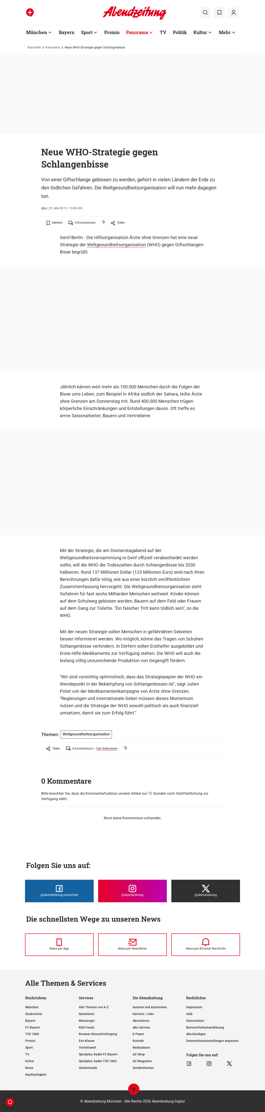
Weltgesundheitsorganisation (116, 244)
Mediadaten (141, 1047)
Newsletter (87, 1014)
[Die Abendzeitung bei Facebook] (59, 891)
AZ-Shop (139, 1054)
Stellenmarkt (88, 1068)
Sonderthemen (143, 1068)
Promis (112, 32)
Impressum (194, 1007)
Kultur (200, 32)
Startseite (34, 47)
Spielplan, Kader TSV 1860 (98, 1061)
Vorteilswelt (87, 1047)
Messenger (87, 1020)
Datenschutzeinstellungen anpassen (212, 1041)
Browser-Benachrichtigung (98, 1034)
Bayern (67, 32)
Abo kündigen (196, 1034)
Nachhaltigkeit (35, 1074)
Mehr (225, 32)
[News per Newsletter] (132, 944)
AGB (189, 1014)
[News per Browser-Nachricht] (205, 944)
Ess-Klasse (87, 1041)
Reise (29, 1068)
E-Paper (138, 1034)
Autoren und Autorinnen (150, 1007)
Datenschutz (195, 1020)
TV (163, 32)
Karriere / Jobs (143, 1014)
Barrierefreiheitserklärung (205, 1027)
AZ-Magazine (142, 1061)
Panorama (137, 32)
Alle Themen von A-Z (94, 1007)
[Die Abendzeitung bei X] (205, 891)
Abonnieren (141, 1020)
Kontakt (138, 1041)
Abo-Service (141, 1027)
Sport (87, 32)
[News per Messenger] (59, 944)
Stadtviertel (33, 1014)
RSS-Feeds (86, 1027)
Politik (180, 32)
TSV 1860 (32, 1034)
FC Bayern (32, 1027)
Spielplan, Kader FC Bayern (98, 1054)
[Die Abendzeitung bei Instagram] (132, 891)
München (36, 32)
